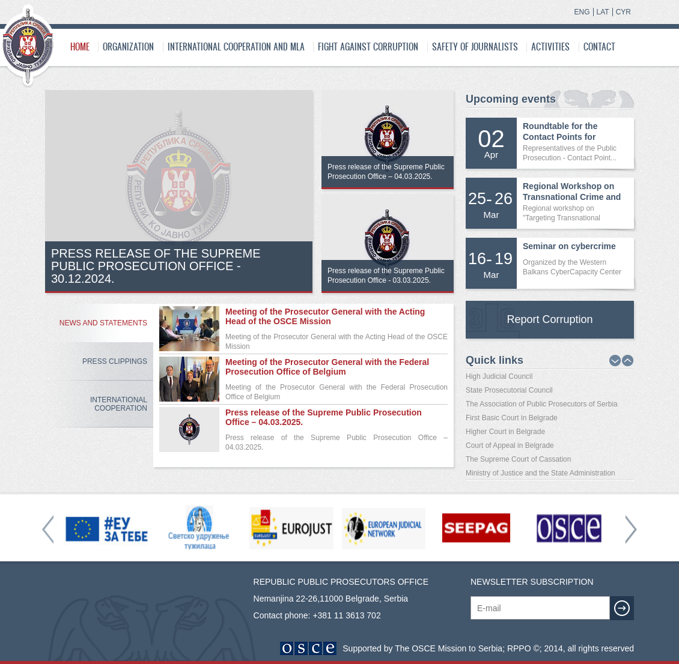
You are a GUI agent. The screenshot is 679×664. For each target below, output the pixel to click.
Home (80, 46)
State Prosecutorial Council (509, 390)
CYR (623, 12)
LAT (603, 12)
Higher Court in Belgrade (505, 431)
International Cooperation (118, 404)
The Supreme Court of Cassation (518, 459)
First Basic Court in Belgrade (512, 418)
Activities (550, 46)
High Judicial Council (499, 376)
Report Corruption (549, 319)
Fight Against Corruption (368, 46)
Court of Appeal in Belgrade (510, 445)
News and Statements (103, 323)
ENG (582, 12)
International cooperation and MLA (236, 46)
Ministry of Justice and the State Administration (540, 473)
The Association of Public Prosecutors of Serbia (542, 404)
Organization (128, 46)
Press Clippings (114, 361)
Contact (599, 46)
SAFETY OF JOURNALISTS (475, 46)
